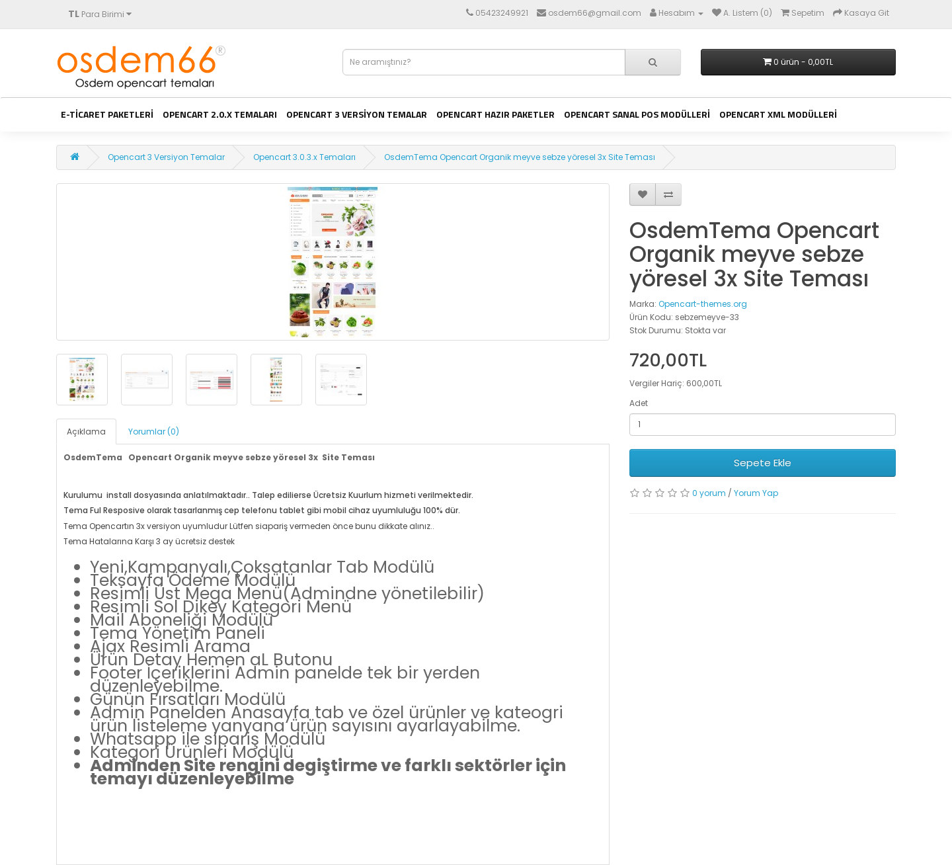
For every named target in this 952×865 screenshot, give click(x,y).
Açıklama (86, 431)
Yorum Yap (756, 493)
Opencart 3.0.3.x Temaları (304, 157)
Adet (638, 403)
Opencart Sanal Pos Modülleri (637, 114)
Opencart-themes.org (702, 303)
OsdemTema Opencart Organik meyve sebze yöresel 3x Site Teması (519, 157)
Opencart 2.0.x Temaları (220, 114)
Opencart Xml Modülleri (778, 114)
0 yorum (709, 493)
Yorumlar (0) (153, 431)
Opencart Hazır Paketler (495, 114)
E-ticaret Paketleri (107, 114)
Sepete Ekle (762, 463)
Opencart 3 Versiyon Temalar (356, 114)
